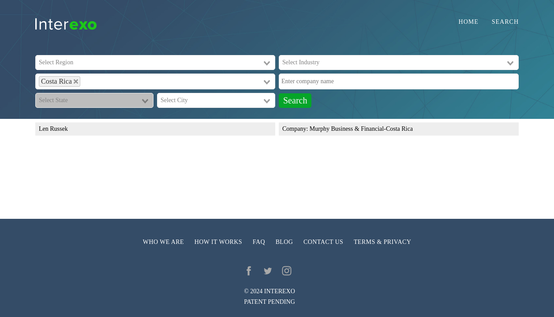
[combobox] (155, 62)
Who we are (163, 242)
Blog (284, 242)
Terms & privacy (382, 242)
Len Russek (53, 128)
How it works (218, 242)
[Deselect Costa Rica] (76, 81)
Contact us (323, 242)
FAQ (259, 242)
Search (505, 22)
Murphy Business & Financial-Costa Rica (361, 128)
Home (469, 22)
